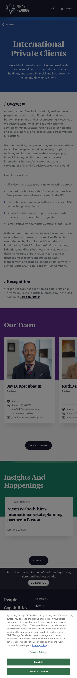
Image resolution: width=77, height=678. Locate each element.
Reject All (38, 666)
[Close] (71, 620)
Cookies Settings (38, 656)
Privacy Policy (39, 649)
